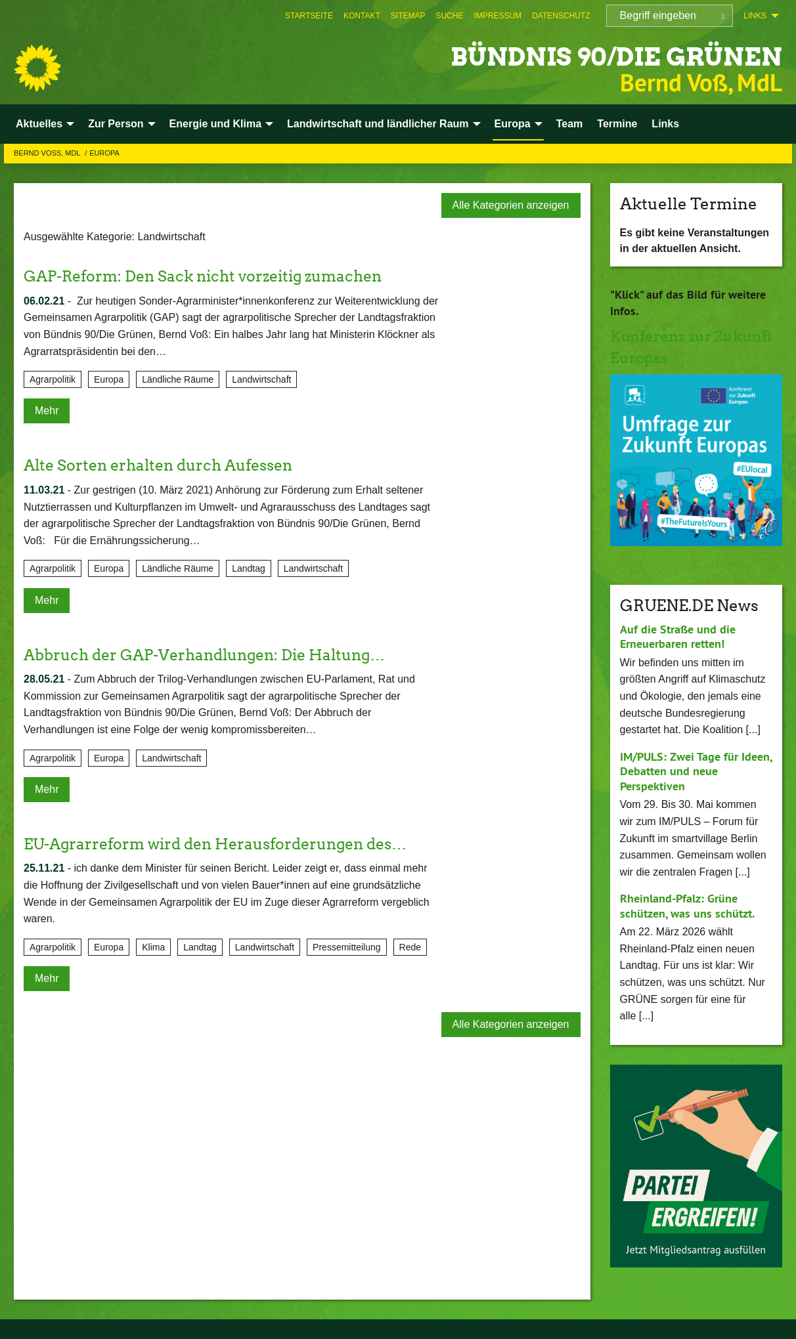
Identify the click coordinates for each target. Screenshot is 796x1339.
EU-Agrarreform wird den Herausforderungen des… (225, 843)
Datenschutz (561, 15)
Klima (153, 947)
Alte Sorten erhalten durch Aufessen (165, 465)
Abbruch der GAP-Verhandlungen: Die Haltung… (214, 654)
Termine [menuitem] (617, 123)
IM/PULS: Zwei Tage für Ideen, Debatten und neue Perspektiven (696, 771)
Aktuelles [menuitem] (39, 123)
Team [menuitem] (569, 123)
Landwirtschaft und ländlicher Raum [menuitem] (377, 123)
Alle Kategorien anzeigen (511, 205)
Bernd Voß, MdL (48, 153)
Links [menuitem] (754, 15)
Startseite (309, 15)
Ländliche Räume (177, 379)
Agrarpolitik (53, 379)
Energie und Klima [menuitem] (215, 123)
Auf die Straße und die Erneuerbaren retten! (678, 637)
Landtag (248, 568)
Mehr (46, 410)
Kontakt (361, 15)
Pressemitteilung (347, 947)
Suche (449, 15)
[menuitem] (309, 16)
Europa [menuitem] (513, 123)
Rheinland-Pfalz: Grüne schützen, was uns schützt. (687, 906)
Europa (104, 153)
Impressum (497, 15)
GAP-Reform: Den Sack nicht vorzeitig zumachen (211, 276)
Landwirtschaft (261, 379)
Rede (410, 947)
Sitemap (408, 15)
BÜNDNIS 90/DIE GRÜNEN (590, 55)
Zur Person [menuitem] (115, 123)
